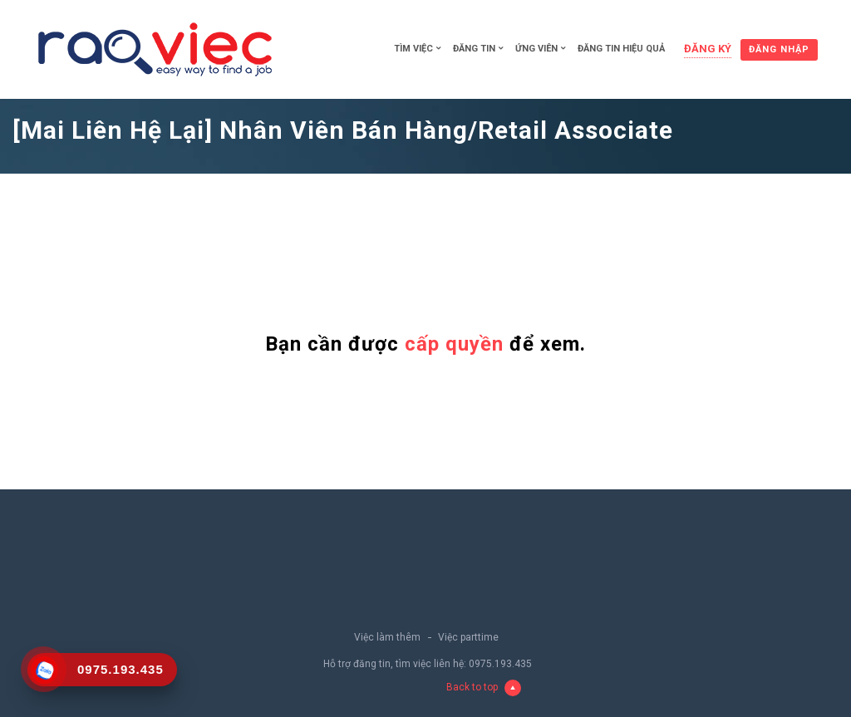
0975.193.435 (500, 664)
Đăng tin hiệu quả (621, 48)
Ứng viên (536, 48)
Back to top (483, 688)
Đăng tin (474, 48)
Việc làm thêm (387, 637)
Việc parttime (468, 637)
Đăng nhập (779, 49)
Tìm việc (413, 48)
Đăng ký (707, 48)
